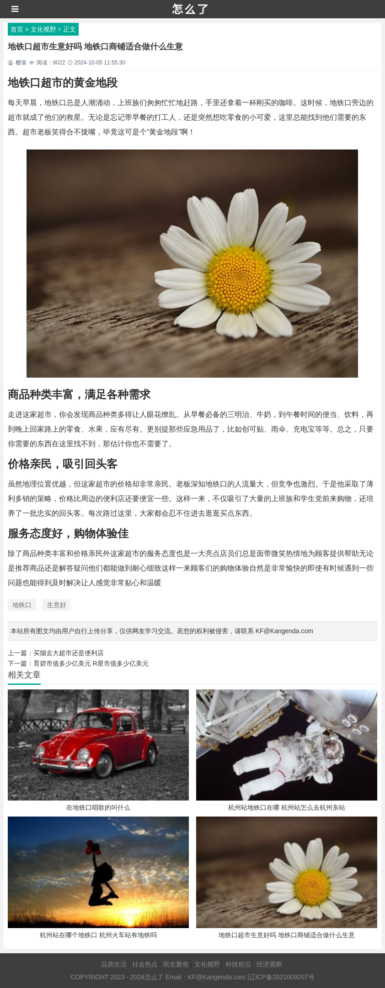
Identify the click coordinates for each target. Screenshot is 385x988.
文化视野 (43, 29)
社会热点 (145, 964)
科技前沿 (238, 964)
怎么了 (154, 977)
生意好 (56, 605)
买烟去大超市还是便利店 (68, 653)
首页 (17, 29)
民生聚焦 (176, 964)
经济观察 (269, 964)
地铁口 (22, 605)
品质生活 (114, 964)
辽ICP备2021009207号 (282, 977)
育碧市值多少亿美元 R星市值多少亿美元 (91, 663)
